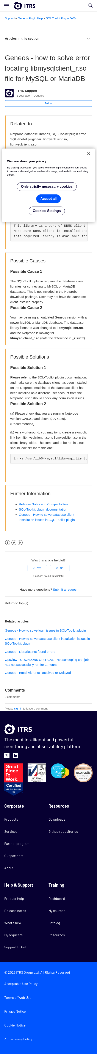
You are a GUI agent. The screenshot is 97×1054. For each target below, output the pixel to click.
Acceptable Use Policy (21, 983)
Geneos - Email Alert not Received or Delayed (38, 672)
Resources (56, 935)
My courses (56, 911)
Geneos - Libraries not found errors (30, 651)
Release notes (15, 911)
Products (11, 819)
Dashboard (56, 898)
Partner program (16, 843)
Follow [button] (48, 103)
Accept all (48, 198)
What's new (13, 923)
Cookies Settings (47, 211)
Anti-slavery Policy (18, 1039)
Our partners (13, 856)
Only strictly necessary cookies (46, 186)
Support (10, 18)
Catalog (54, 923)
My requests (13, 935)
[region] (48, 185)
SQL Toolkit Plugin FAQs (61, 18)
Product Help (14, 898)
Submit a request (65, 589)
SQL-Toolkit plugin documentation (43, 509)
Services (10, 831)
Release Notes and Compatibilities (43, 504)
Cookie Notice (15, 1025)
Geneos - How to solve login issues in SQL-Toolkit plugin (45, 630)
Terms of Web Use (17, 997)
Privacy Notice (15, 1011)
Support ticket (15, 947)
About (9, 868)
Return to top (16, 603)
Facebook (7, 542)
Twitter (14, 542)
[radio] (37, 568)
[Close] (88, 153)
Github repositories (63, 831)
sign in (18, 708)
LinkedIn (20, 542)
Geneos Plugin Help (30, 18)
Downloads (56, 819)
